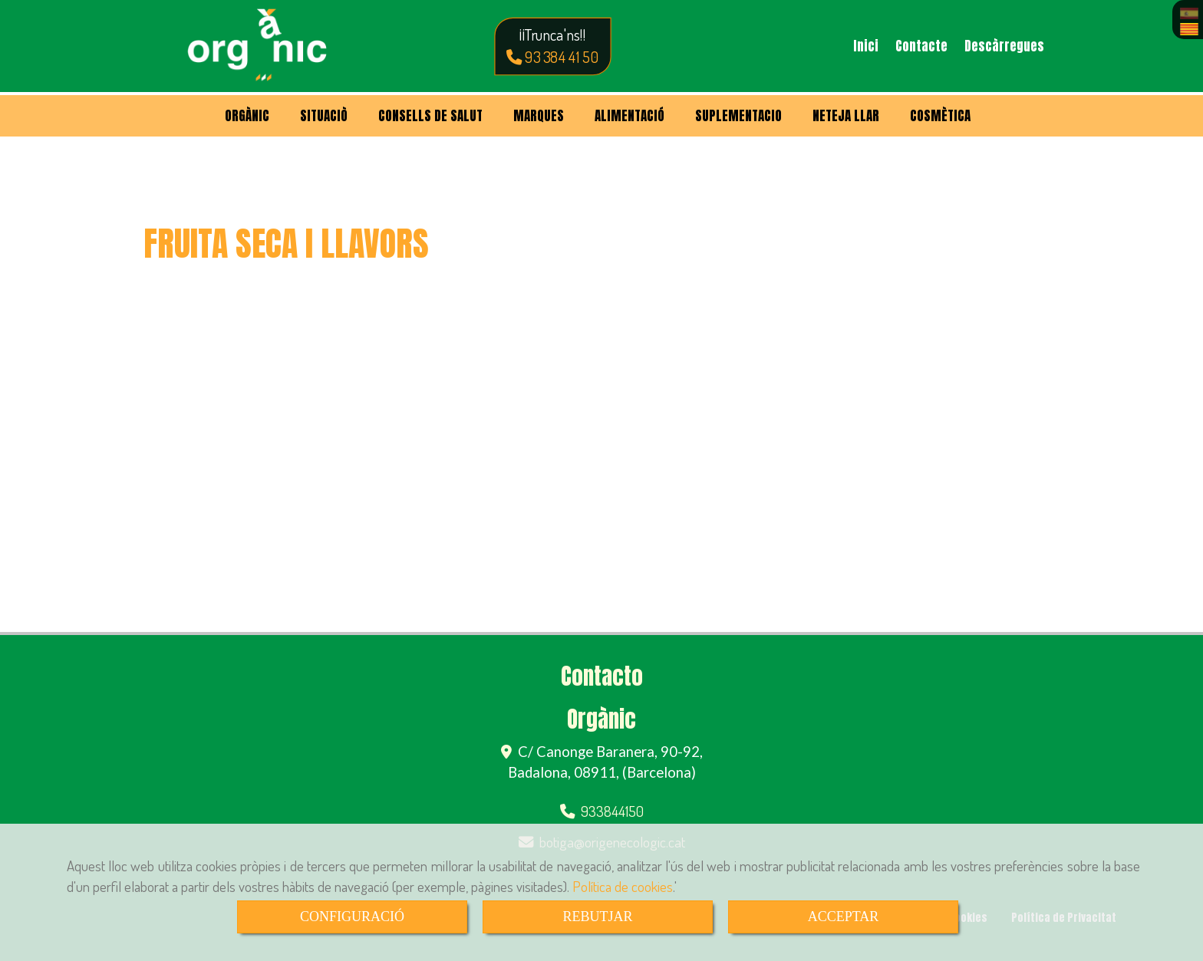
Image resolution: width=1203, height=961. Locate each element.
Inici (865, 46)
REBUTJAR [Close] (597, 916)
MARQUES (538, 116)
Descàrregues (1004, 46)
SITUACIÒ (324, 116)
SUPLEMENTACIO (738, 116)
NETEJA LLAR (845, 116)
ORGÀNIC (247, 116)
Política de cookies (622, 886)
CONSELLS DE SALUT (430, 116)
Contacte (921, 46)
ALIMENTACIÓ (629, 116)
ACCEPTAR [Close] (843, 916)
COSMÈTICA (940, 116)
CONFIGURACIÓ (352, 916)
